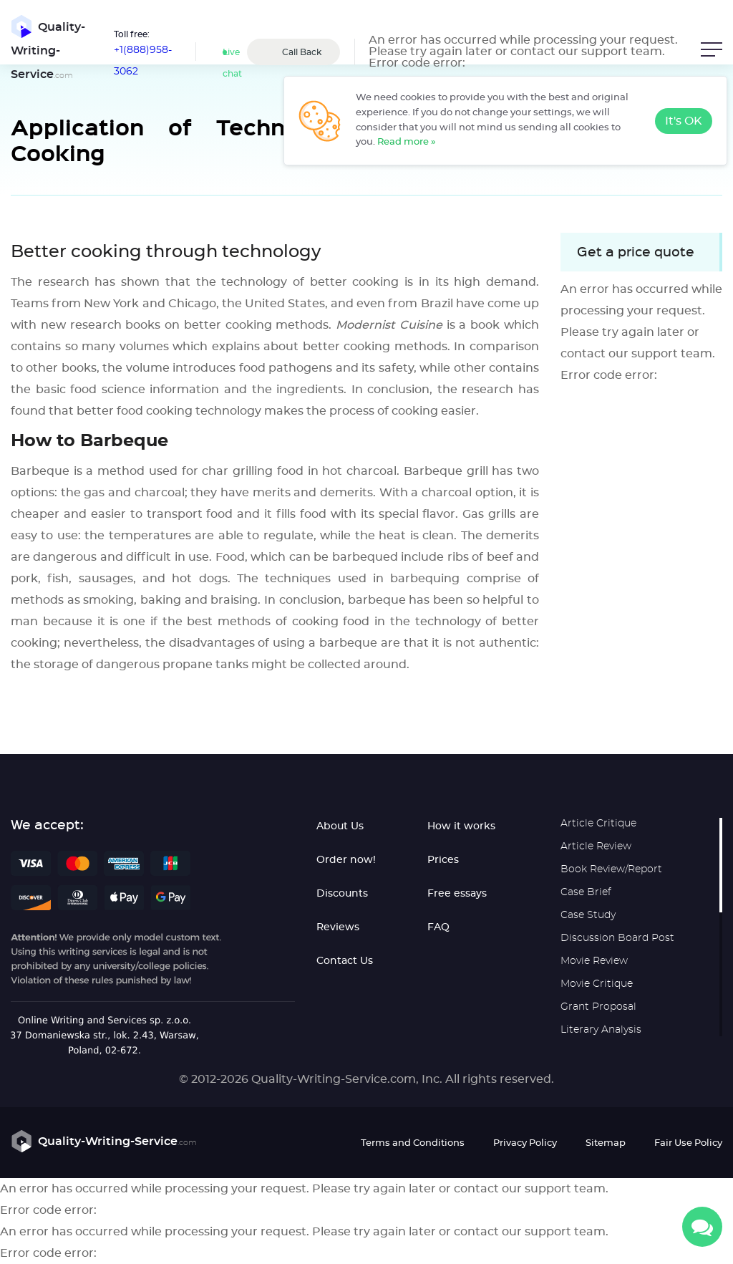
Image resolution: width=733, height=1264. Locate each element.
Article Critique (598, 824)
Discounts (342, 894)
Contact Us (344, 961)
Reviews (337, 927)
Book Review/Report (611, 869)
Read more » (406, 142)
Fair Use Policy (688, 1143)
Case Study (588, 915)
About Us (340, 826)
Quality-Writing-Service (48, 48)
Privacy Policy (525, 1143)
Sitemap (606, 1143)
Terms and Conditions (413, 1143)
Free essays (457, 894)
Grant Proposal (598, 1007)
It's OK (683, 121)
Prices (443, 860)
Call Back (301, 52)
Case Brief (585, 892)
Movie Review (594, 961)
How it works (461, 826)
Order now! (346, 860)
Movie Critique (596, 984)
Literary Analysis (600, 1030)
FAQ (438, 927)
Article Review (595, 846)
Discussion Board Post (617, 938)
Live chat (232, 63)
